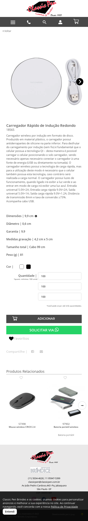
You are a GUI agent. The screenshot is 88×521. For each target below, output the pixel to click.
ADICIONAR (46, 318)
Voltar (7, 31)
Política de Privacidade (64, 506)
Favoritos (19, 338)
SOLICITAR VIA (44, 329)
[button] (80, 82)
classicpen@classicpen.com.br (44, 481)
